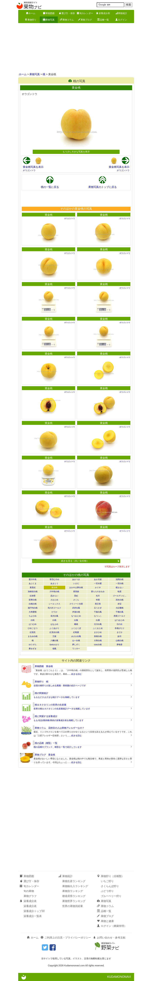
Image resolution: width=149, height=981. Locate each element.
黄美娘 (76, 591)
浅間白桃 (119, 579)
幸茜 (98, 600)
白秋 (33, 620)
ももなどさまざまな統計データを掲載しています (57, 697)
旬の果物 (29, 891)
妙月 (119, 636)
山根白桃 (119, 640)
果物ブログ (85, 19)
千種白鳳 (119, 612)
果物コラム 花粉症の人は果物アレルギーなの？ (59, 728)
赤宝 (119, 604)
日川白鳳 (98, 624)
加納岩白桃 (32, 591)
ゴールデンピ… (119, 596)
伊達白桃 (76, 612)
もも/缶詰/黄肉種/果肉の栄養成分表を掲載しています (59, 720)
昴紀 (76, 596)
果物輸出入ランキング (75, 886)
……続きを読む (74, 674)
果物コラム (67, 19)
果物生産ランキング (73, 881)
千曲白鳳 (98, 612)
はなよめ (54, 624)
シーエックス (54, 604)
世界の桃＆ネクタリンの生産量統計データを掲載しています (62, 708)
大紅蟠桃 (119, 608)
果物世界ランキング (73, 901)
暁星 (119, 591)
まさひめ (98, 632)
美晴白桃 (98, 636)
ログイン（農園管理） (112, 926)
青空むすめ (54, 579)
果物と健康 (105, 921)
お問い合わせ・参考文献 (109, 937)
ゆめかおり (54, 644)
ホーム (30, 13)
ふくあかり (54, 628)
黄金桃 (48, 214)
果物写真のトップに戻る (102, 187)
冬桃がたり (119, 628)
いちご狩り (107, 881)
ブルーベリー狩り (111, 896)
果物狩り (30, 19)
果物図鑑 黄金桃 (44, 666)
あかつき (76, 579)
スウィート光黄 (76, 604)
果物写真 (49, 19)
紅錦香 (33, 596)
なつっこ (98, 616)
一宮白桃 (119, 583)
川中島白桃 (54, 591)
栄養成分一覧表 (33, 916)
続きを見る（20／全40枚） (90, 561)
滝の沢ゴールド (54, 608)
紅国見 (33, 632)
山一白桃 (76, 640)
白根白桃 (33, 604)
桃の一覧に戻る (50, 187)
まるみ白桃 (32, 636)
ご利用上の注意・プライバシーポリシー (66, 937)
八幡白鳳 (54, 640)
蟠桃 (76, 624)
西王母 (98, 604)
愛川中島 (33, 579)
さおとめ (54, 600)
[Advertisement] (74, 48)
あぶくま (33, 583)
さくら (76, 600)
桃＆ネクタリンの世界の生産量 (50, 704)
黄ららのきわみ (98, 591)
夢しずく (76, 644)
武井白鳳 (76, 608)
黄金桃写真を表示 (33, 167)
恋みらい (54, 596)
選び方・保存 (67, 13)
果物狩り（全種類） (110, 876)
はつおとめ (119, 620)
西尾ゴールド (119, 616)
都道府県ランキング (73, 896)
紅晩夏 (76, 632)
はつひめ (33, 624)
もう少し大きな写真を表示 (76, 151)
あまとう (54, 583)
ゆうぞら (33, 644)
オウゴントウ (29, 170)
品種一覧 (103, 19)
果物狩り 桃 (41, 681)
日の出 (119, 624)
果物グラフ (30, 896)
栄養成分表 (103, 13)
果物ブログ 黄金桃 (45, 754)
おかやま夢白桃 (76, 587)
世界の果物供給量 (72, 906)
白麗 (98, 620)
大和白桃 (98, 640)
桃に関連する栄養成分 (46, 716)
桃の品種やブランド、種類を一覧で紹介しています (58, 747)
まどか (119, 632)
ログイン (121, 19)
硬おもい (119, 587)
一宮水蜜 (98, 583)
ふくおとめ (98, 628)
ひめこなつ (32, 628)
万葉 (54, 636)
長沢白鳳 (54, 616)
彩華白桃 (33, 600)
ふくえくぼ (76, 628)
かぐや (98, 587)
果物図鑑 (49, 13)
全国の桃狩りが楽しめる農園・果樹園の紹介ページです (60, 685)
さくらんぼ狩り (110, 886)
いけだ (76, 583)
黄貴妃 (33, 587)
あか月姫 (98, 579)
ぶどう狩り (107, 891)
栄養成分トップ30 (34, 911)
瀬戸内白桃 (32, 608)
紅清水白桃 (54, 632)
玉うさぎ (98, 608)
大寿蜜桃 (33, 612)
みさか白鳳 (76, 636)
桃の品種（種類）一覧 (46, 743)
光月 (98, 596)
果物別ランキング (72, 891)
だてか (54, 612)
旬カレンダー (85, 13)
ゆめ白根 (98, 644)
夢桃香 (119, 644)
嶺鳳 (54, 648)
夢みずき (33, 648)
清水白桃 (119, 600)
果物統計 (121, 13)
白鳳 (76, 620)
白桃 (54, 620)
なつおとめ (76, 616)
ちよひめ (33, 616)
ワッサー (76, 648)
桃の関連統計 (41, 693)
